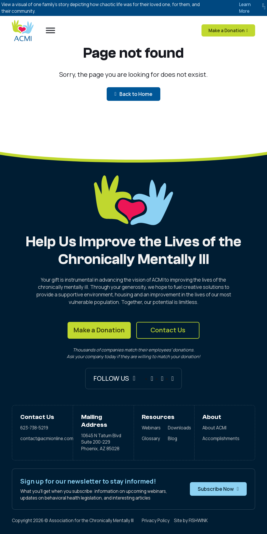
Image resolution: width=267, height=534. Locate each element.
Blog (172, 438)
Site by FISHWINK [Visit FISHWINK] (191, 520)
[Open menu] (50, 30)
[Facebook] (152, 379)
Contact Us (167, 330)
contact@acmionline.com (42, 438)
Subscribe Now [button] (218, 489)
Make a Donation (99, 330)
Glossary (151, 438)
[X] (172, 379)
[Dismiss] (263, 5)
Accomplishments (220, 438)
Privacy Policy (156, 520)
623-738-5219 (34, 428)
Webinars (151, 428)
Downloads (177, 428)
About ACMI (214, 428)
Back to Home (133, 94)
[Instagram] (162, 379)
